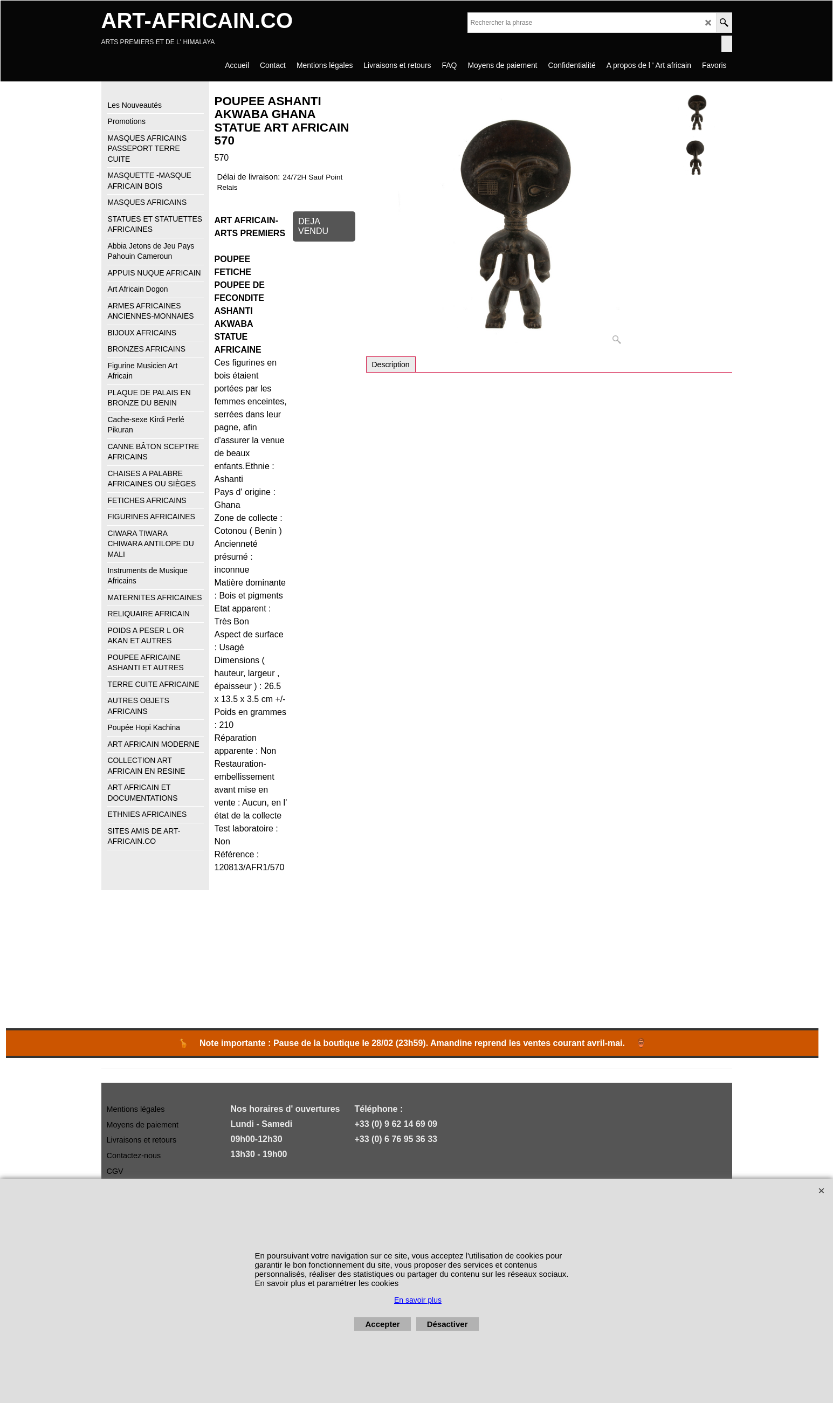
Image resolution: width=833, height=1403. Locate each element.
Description (391, 364)
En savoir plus (418, 1300)
